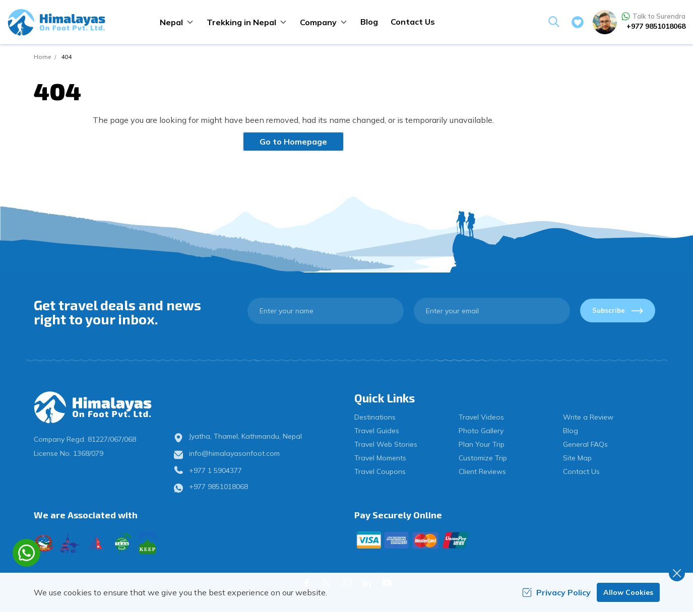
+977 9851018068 (655, 26)
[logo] (106, 407)
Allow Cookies (628, 592)
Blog (369, 22)
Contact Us (413, 22)
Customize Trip (483, 457)
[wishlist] (578, 22)
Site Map (577, 457)
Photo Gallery (481, 430)
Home (42, 56)
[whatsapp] (26, 553)
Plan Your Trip (482, 444)
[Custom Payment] (507, 540)
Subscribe (617, 310)
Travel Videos (481, 417)
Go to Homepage (293, 142)
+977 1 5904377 (215, 470)
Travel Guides (376, 430)
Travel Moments (380, 457)
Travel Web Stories (385, 444)
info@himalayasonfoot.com (234, 453)
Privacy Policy (556, 592)
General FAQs (585, 444)
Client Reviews (482, 471)
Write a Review (588, 417)
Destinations (375, 417)
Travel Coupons (380, 471)
